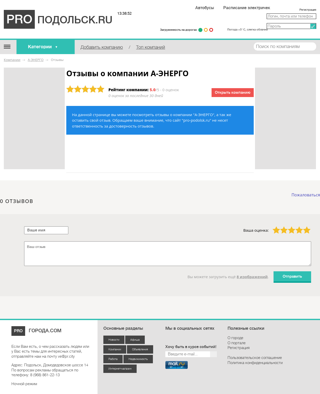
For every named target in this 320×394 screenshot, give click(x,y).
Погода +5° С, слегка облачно (247, 29)
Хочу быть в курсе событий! (190, 347)
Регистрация (307, 9)
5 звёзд (303, 226)
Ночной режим (24, 384)
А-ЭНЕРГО (35, 59)
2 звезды (281, 226)
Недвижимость (138, 359)
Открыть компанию (232, 92)
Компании (12, 59)
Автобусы (204, 8)
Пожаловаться (306, 195)
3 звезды (288, 226)
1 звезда (273, 226)
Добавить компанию (102, 47)
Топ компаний (150, 47)
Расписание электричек (246, 8)
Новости (113, 339)
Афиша (135, 339)
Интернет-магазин (120, 368)
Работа (113, 359)
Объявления (140, 349)
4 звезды (296, 226)
